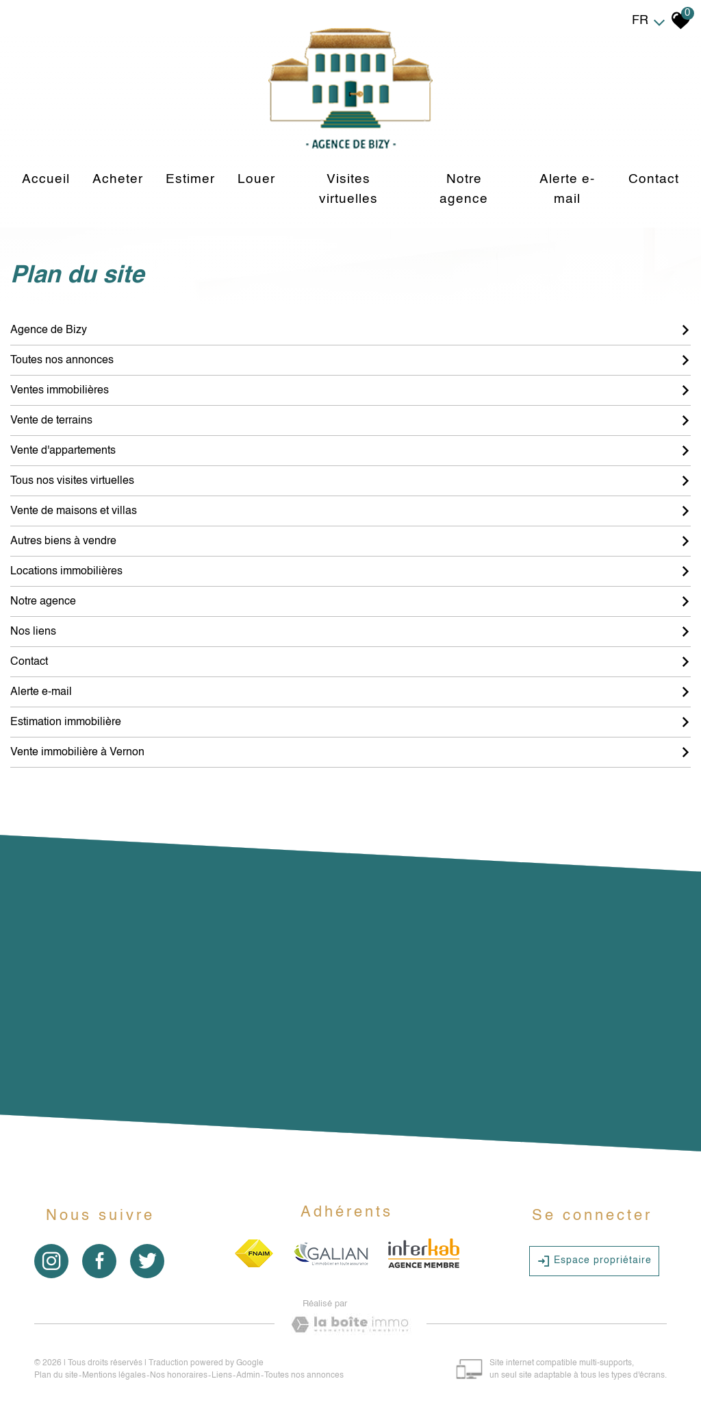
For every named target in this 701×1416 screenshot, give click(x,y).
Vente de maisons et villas (350, 511)
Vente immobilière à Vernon (350, 752)
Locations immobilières (350, 571)
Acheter (117, 179)
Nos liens (350, 631)
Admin (248, 1375)
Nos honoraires (178, 1375)
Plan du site (56, 1375)
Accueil (46, 179)
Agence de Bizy (350, 330)
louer (256, 179)
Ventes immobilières (350, 390)
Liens (222, 1375)
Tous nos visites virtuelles (350, 481)
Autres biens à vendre (350, 541)
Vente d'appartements (350, 450)
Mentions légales (114, 1375)
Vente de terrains (350, 420)
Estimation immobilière (350, 722)
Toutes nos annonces (350, 360)
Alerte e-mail (567, 189)
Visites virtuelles (348, 189)
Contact (653, 179)
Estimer (190, 179)
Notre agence (463, 189)
